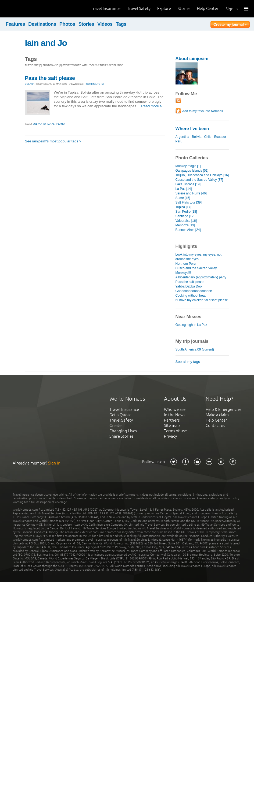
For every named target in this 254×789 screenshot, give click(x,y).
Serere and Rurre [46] (191, 193)
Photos (67, 24)
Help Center (208, 8)
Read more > (151, 106)
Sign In (232, 8)
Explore (164, 8)
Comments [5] (94, 84)
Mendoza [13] (185, 225)
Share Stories (121, 436)
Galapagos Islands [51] (192, 170)
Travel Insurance (105, 8)
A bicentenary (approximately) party (201, 277)
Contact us (215, 425)
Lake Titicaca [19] (188, 184)
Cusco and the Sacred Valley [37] (199, 180)
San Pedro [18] (186, 211)
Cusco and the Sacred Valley (196, 268)
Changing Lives (123, 431)
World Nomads (28, 8)
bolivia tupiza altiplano (49, 124)
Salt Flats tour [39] (189, 202)
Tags (121, 24)
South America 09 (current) (195, 349)
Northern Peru (186, 264)
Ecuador (220, 137)
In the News (174, 414)
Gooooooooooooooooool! (194, 291)
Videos (105, 24)
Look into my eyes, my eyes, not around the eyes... (199, 257)
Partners (172, 420)
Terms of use (175, 431)
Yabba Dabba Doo (189, 286)
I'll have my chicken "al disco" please (202, 300)
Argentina (182, 137)
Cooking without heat (191, 295)
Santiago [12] (185, 216)
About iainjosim (192, 58)
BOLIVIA (29, 84)
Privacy (170, 436)
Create (115, 425)
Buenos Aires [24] (188, 230)
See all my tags (188, 362)
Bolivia (196, 137)
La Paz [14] (184, 189)
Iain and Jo (46, 43)
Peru (179, 141)
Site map (172, 425)
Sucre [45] (183, 198)
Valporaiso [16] (186, 221)
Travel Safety (139, 8)
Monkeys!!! (183, 273)
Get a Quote (120, 414)
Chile (207, 137)
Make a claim (217, 414)
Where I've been (192, 128)
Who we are (174, 409)
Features (15, 24)
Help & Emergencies (223, 409)
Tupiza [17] (183, 207)
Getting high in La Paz (191, 325)
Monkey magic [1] (188, 166)
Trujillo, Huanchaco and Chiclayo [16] (202, 175)
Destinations (42, 24)
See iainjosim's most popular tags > (53, 141)
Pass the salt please (50, 78)
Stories (184, 8)
